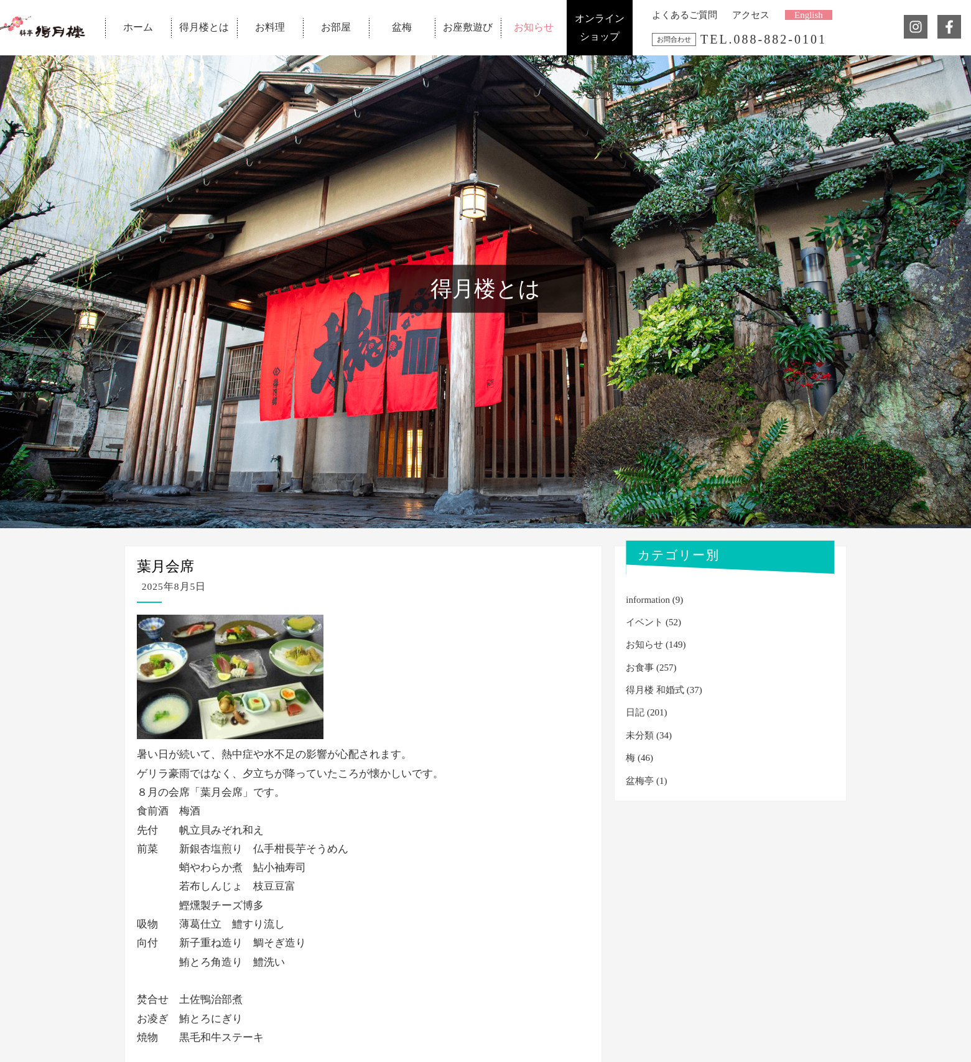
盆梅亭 (640, 781)
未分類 (640, 735)
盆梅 (402, 27)
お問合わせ (674, 39)
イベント (644, 622)
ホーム (138, 27)
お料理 (270, 27)
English (808, 15)
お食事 (640, 668)
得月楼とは (204, 27)
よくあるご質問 (684, 15)
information (648, 600)
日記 (635, 712)
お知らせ (534, 27)
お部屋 (336, 27)
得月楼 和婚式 (655, 690)
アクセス (750, 15)
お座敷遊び (468, 27)
